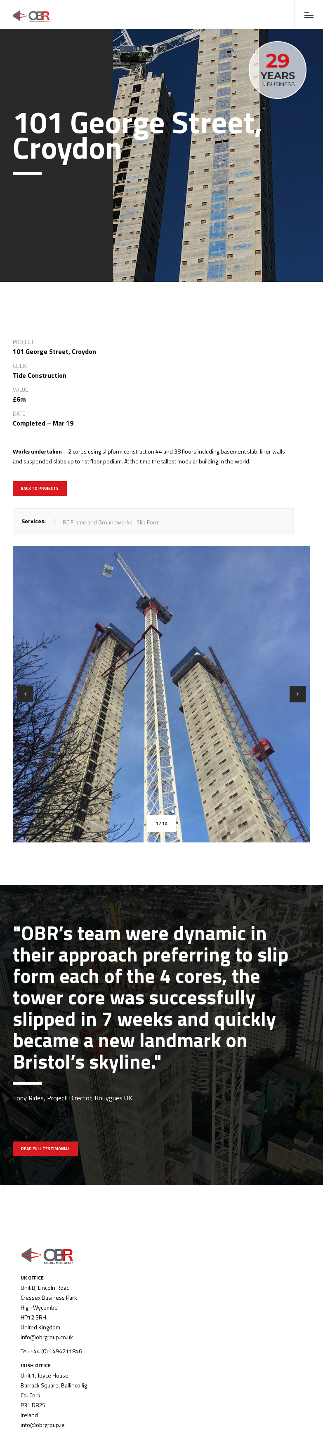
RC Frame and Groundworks (97, 522)
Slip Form (148, 522)
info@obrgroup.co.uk (47, 1337)
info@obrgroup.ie (43, 1424)
